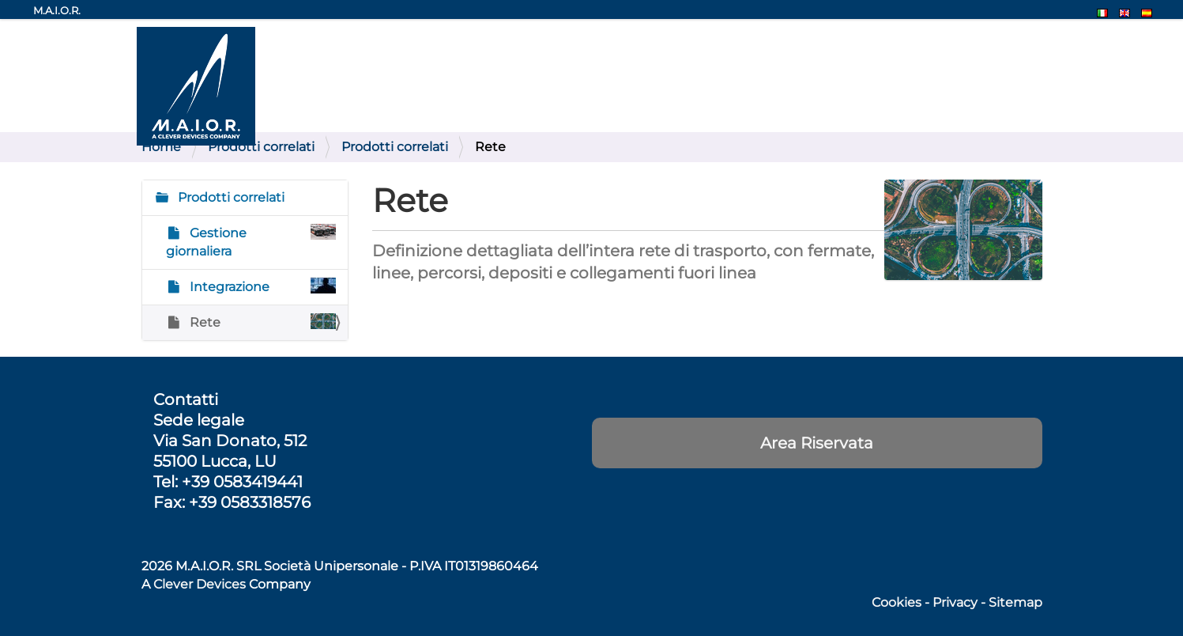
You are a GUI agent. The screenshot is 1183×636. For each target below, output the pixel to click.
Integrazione (261, 286)
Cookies (896, 602)
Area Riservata (816, 442)
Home (161, 146)
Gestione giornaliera (251, 241)
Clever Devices (199, 584)
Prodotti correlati (261, 146)
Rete (261, 321)
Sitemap (1015, 602)
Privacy (955, 602)
